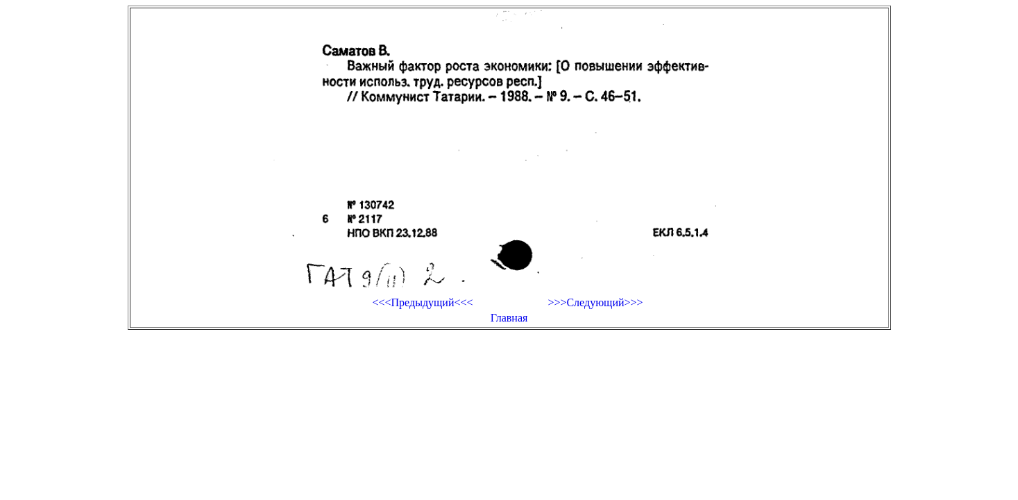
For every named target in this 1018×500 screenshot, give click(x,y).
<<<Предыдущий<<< (422, 302)
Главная (509, 318)
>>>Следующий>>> (595, 302)
